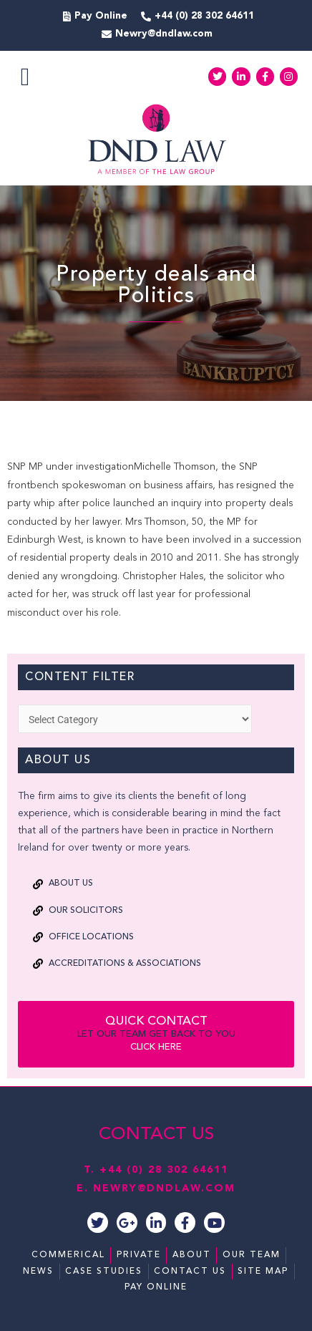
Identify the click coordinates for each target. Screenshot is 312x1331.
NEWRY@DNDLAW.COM (164, 1189)
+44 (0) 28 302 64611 (163, 1170)
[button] (25, 77)
